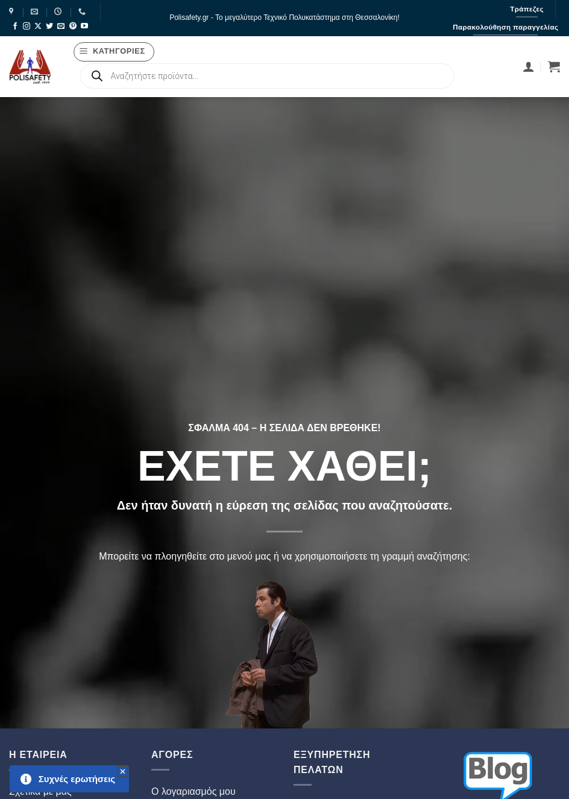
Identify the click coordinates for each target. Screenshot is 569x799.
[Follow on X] (38, 26)
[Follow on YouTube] (84, 26)
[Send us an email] (60, 26)
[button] (114, 52)
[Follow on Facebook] (15, 26)
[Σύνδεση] (529, 66)
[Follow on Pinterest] (73, 26)
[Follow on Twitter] (49, 26)
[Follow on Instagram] (26, 26)
